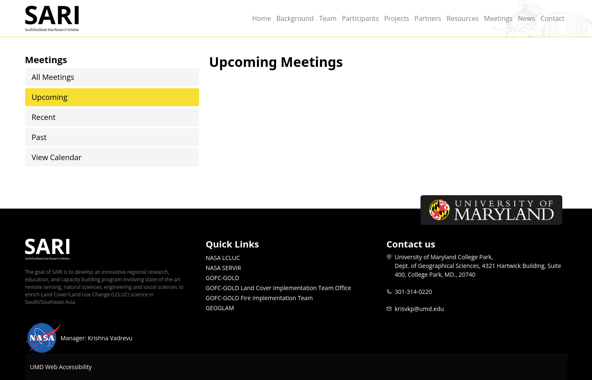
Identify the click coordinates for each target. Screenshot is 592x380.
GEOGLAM (220, 308)
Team (328, 18)
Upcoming (50, 97)
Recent (44, 117)
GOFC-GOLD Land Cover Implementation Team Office (278, 288)
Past (39, 137)
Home (261, 18)
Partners (428, 18)
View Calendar (57, 157)
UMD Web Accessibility (61, 367)
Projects (396, 18)
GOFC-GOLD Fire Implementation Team (259, 298)
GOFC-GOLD (222, 278)
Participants (360, 18)
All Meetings (53, 77)
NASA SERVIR (223, 268)
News (526, 18)
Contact (552, 18)
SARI (61, 18)
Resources (462, 18)
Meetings (498, 18)
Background (295, 18)
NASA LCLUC (223, 258)
